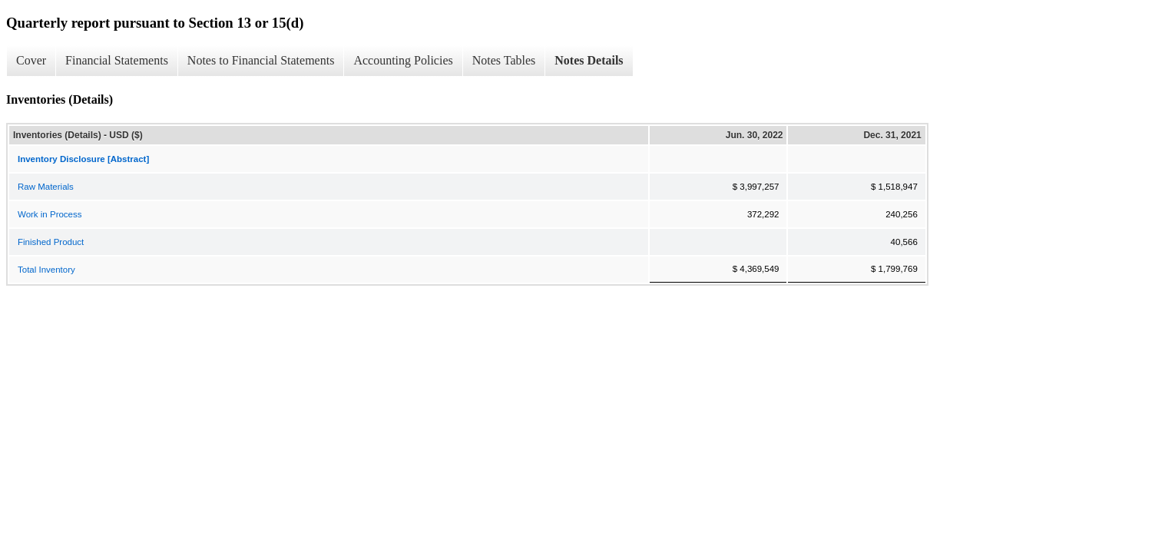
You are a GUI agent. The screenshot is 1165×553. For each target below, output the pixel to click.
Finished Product (51, 242)
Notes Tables (504, 60)
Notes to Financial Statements (261, 60)
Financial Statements (116, 60)
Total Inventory (46, 269)
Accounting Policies (402, 60)
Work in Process (50, 214)
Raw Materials (46, 186)
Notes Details (588, 60)
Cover (31, 60)
